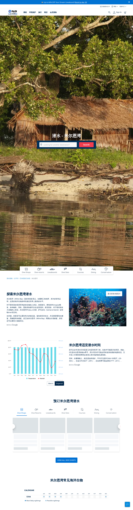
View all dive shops (66, 460)
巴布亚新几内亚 (25, 278)
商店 (45, 12)
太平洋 (16, 278)
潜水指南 (9, 278)
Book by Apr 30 (81, 2)
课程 (25, 12)
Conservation (111, 410)
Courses (82, 410)
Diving (96, 410)
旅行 (40, 12)
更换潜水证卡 (105, 6)
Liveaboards (51, 410)
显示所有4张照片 (114, 294)
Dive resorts (36, 410)
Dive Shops (21, 410)
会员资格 (53, 12)
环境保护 (32, 12)
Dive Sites (65, 410)
